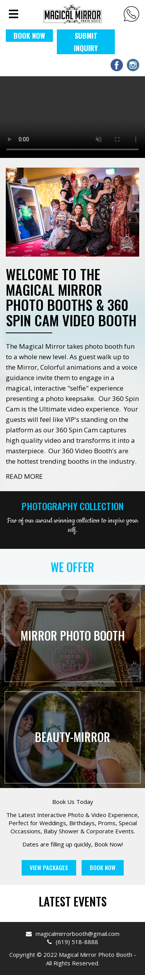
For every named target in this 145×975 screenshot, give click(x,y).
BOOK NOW (29, 36)
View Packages (49, 867)
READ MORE (24, 476)
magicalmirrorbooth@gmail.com (72, 933)
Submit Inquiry (86, 42)
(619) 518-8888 (131, 14)
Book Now (103, 867)
